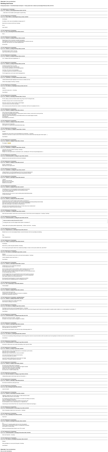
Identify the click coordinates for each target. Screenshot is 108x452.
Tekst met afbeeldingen (10, 1)
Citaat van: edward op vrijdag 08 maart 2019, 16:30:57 (13, 220)
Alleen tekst (3, 1)
